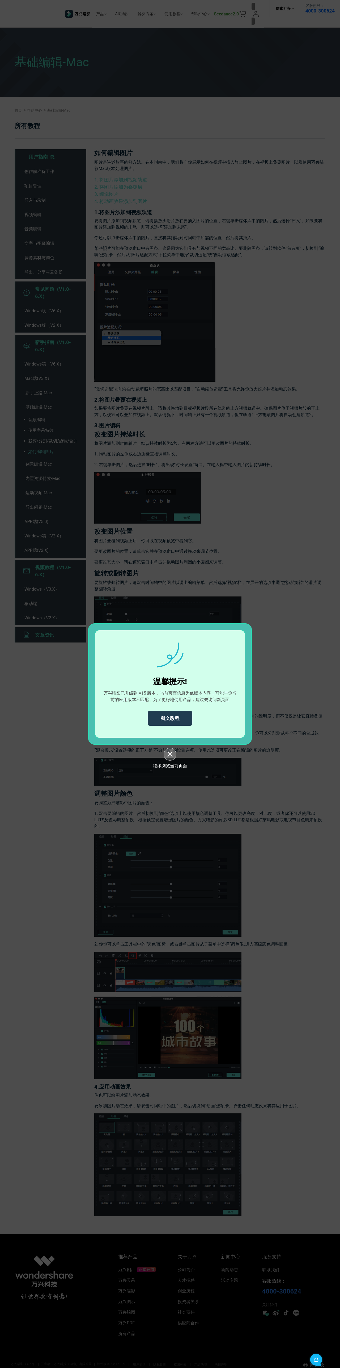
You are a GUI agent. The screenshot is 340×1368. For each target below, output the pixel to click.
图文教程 (170, 718)
